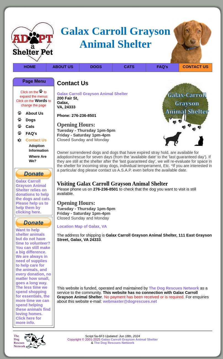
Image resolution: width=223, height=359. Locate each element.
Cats (30, 126)
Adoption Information (38, 148)
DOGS (96, 67)
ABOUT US (62, 67)
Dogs (31, 120)
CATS (129, 67)
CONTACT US (195, 67)
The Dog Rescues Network (174, 288)
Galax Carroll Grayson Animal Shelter (129, 339)
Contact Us (36, 140)
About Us (34, 113)
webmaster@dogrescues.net (130, 301)
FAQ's (162, 67)
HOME (30, 67)
